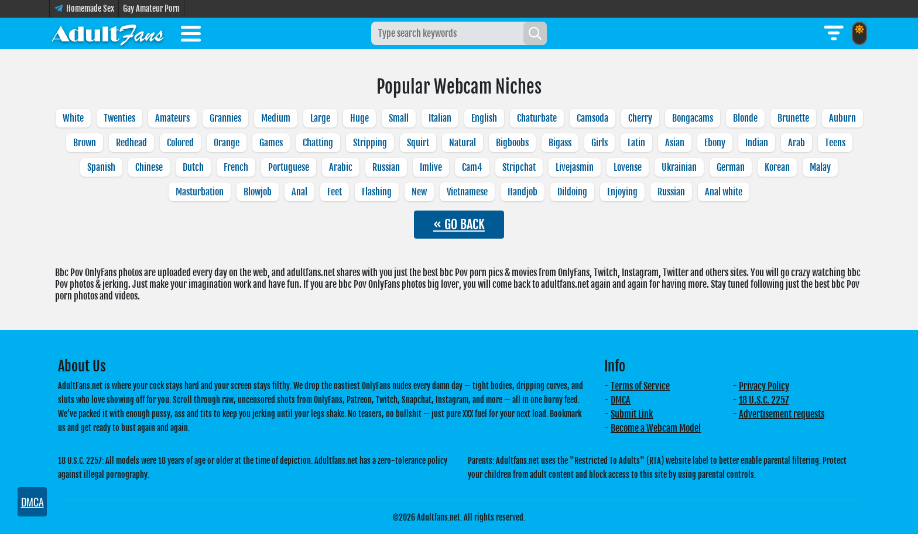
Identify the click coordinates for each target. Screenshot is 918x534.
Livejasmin (575, 167)
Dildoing (572, 192)
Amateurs (172, 118)
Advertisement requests (781, 414)
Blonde (745, 118)
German (731, 167)
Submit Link (632, 414)
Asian (674, 143)
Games (271, 143)
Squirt (418, 143)
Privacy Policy (764, 386)
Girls (599, 143)
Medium (275, 118)
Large (320, 118)
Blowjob (258, 192)
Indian (756, 143)
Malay (820, 167)
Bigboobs (512, 143)
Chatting (318, 143)
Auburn (842, 118)
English (484, 118)
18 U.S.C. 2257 (764, 400)
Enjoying (622, 192)
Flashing (377, 192)
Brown (84, 143)
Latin (636, 143)
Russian (386, 167)
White (73, 118)
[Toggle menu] (191, 36)
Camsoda (592, 118)
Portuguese (288, 167)
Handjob (522, 192)
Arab (796, 143)
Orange (226, 143)
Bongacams (692, 118)
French (236, 167)
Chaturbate (537, 118)
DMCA (621, 400)
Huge (359, 118)
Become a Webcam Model (656, 428)
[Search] (535, 33)
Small (399, 118)
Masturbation (200, 192)
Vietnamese (467, 192)
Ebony (714, 143)
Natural (462, 143)
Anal (299, 192)
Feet (334, 192)
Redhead (131, 143)
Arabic (340, 167)
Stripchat (519, 167)
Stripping (370, 143)
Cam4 (472, 167)
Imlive (431, 167)
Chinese (149, 167)
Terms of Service (640, 386)
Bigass (560, 143)
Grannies (225, 118)
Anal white (723, 192)
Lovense (628, 167)
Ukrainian (679, 167)
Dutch (193, 167)
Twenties (119, 118)
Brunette (793, 118)
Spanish (101, 167)
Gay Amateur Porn (151, 8)
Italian (440, 118)
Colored (180, 143)
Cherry (640, 118)
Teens (835, 143)
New (419, 192)
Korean (777, 167)
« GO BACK (459, 224)
